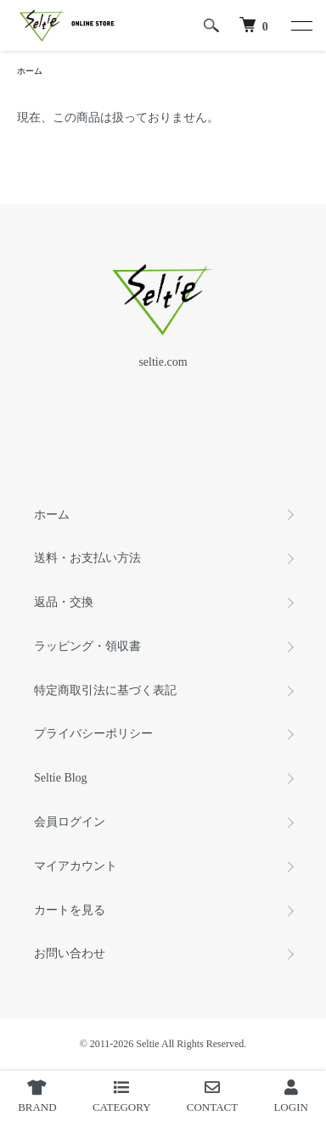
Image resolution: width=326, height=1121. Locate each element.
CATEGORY (122, 1096)
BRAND (37, 1096)
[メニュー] (300, 25)
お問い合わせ (69, 953)
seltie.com (162, 362)
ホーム (29, 71)
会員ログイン (69, 822)
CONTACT (212, 1096)
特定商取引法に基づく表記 (105, 690)
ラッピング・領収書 (87, 646)
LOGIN (290, 1096)
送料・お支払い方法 (87, 558)
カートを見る (69, 910)
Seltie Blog (60, 777)
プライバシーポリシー (93, 733)
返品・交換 (63, 602)
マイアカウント (75, 866)
